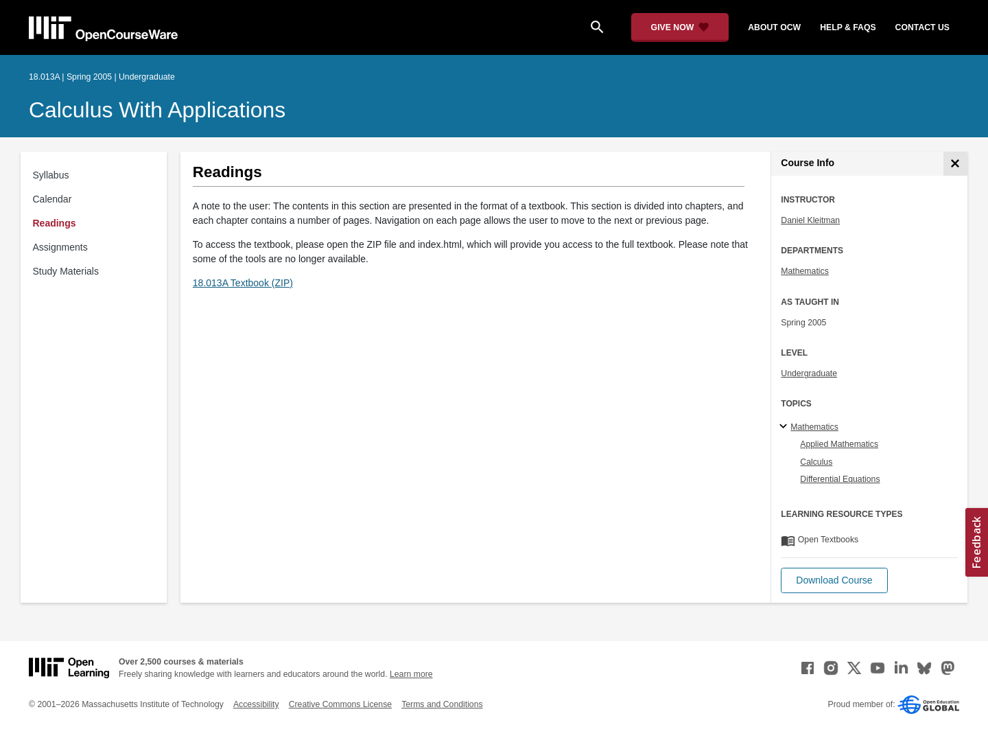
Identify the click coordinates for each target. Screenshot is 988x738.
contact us (922, 27)
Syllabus (51, 175)
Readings (54, 223)
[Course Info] (955, 164)
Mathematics (804, 271)
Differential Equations (840, 479)
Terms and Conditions (441, 704)
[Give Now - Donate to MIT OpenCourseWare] (680, 27)
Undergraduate (809, 373)
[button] (834, 580)
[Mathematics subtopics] (785, 427)
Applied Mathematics (839, 444)
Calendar (52, 199)
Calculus (816, 462)
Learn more (411, 674)
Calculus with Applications (157, 109)
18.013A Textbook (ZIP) (243, 282)
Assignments (60, 247)
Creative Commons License (340, 704)
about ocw (774, 27)
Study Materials (66, 271)
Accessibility (256, 704)
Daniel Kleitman (810, 220)
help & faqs (847, 27)
